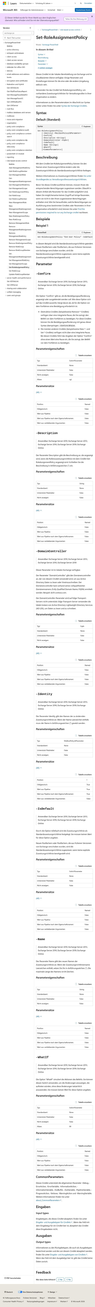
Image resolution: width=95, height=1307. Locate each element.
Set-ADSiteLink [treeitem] (12, 281)
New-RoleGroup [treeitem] (15, 219)
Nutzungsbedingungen (35, 1301)
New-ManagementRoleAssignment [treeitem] (20, 207)
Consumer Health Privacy (12, 1301)
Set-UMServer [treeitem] (12, 285)
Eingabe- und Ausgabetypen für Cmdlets (53, 1222)
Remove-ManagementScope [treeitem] (20, 239)
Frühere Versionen (30, 1298)
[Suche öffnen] (80, 3)
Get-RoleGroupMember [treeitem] (18, 199)
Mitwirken (52, 1298)
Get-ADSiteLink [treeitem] (13, 88)
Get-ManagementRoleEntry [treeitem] (19, 185)
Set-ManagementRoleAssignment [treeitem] (20, 255)
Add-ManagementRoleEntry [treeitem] (19, 168)
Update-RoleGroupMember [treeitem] (19, 274)
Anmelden (88, 3)
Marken (63, 1301)
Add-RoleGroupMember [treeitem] (18, 171)
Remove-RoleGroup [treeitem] (16, 246)
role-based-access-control (70, 30)
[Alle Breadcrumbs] (38, 30)
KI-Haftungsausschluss (11, 1298)
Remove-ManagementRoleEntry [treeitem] (17, 234)
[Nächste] (75, 3)
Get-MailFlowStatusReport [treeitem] (17, 91)
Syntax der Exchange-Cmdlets (74, 105)
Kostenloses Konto (83, 10)
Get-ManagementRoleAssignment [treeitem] (20, 179)
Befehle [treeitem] (9, 46)
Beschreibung (43, 57)
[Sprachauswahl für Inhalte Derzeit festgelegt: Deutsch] (8, 1292)
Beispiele (42, 61)
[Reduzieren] (30, 28)
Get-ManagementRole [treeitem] (17, 175)
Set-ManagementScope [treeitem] (18, 264)
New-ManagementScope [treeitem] (18, 212)
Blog (41, 1298)
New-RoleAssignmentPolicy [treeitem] (19, 216)
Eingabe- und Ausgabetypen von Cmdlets (67, 1254)
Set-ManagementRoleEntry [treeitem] (19, 260)
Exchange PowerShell (50, 44)
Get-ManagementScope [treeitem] (18, 188)
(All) (39, 392)
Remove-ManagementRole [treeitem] (19, 223)
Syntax (41, 54)
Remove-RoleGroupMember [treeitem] (19, 250)
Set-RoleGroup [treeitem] (14, 271)
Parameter (43, 64)
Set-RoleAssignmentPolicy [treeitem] (19, 267)
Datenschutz (63, 1298)
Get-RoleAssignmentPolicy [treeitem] (19, 192)
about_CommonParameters (47, 1200)
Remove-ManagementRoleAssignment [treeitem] (20, 228)
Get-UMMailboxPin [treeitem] (14, 102)
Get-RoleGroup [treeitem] (14, 195)
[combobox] (18, 33)
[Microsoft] (4, 3)
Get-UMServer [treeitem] (12, 105)
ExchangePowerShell (50, 30)
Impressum (51, 1301)
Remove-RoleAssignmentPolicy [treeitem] (20, 243)
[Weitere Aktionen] (91, 30)
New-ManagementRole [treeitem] (17, 202)
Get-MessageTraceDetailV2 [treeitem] (17, 95)
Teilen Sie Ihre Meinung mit (76, 19)
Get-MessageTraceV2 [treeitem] (15, 98)
